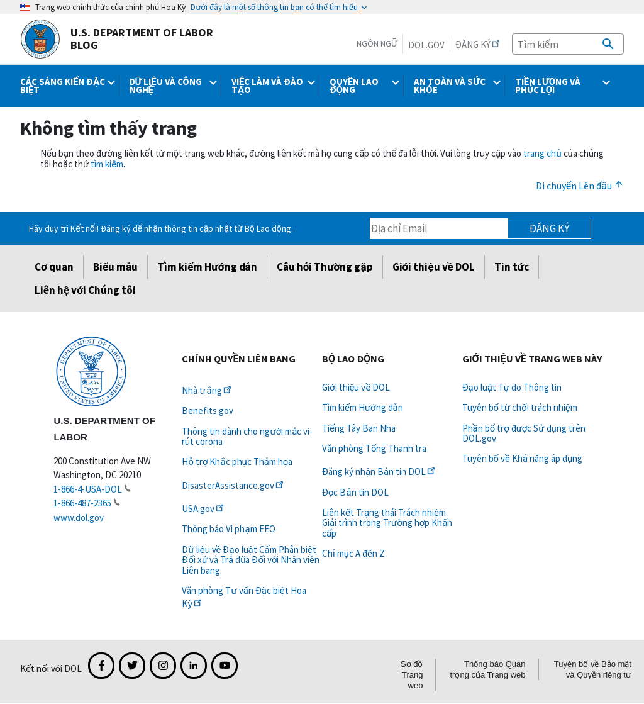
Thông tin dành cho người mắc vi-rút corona (247, 436)
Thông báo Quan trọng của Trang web (487, 669)
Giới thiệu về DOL (433, 267)
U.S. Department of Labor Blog (116, 39)
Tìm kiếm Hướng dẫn (207, 267)
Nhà (207, 390)
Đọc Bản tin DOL (355, 492)
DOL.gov (426, 45)
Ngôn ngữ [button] (377, 43)
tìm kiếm (107, 164)
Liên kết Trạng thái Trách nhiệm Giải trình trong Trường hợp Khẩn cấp (387, 522)
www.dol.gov (78, 517)
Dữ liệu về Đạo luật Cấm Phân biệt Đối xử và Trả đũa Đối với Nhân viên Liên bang (250, 560)
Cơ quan (54, 267)
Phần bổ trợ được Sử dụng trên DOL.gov (524, 433)
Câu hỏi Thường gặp (325, 267)
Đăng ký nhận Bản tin (379, 472)
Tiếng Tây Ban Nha (359, 428)
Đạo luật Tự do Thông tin (512, 387)
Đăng (478, 44)
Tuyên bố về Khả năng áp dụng (522, 458)
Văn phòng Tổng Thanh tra (374, 448)
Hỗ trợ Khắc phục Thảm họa (237, 461)
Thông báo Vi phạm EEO (228, 529)
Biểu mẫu (115, 267)
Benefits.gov (207, 410)
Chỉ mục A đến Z (353, 553)
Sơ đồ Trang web (412, 674)
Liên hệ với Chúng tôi (85, 290)
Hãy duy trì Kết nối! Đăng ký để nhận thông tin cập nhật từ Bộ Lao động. (160, 228)
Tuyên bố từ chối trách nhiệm (519, 407)
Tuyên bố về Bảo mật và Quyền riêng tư (592, 669)
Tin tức (511, 267)
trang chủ (542, 153)
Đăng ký (549, 228)
